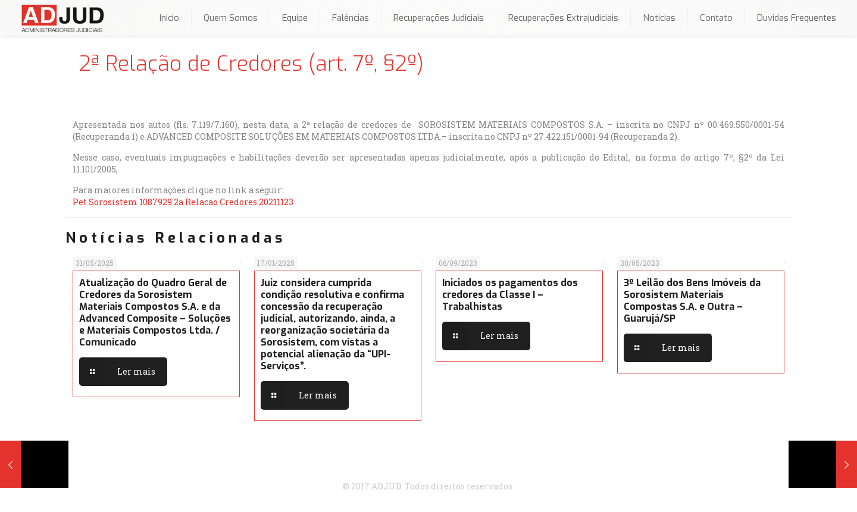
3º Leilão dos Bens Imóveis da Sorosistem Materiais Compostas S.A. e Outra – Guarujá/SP (692, 301)
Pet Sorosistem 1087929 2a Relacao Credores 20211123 (183, 202)
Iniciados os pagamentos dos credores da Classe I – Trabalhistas (510, 295)
